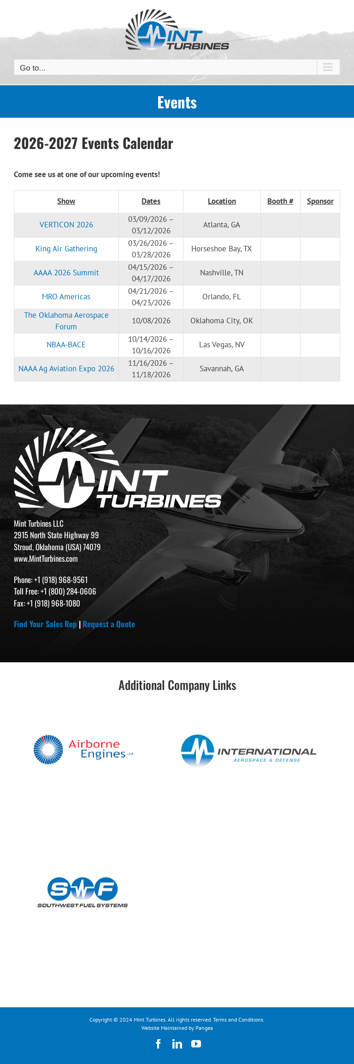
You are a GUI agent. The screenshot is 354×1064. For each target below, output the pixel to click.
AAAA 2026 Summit (66, 272)
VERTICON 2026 (66, 225)
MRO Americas (66, 296)
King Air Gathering (66, 249)
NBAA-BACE (66, 344)
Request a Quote (109, 624)
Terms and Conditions (238, 1019)
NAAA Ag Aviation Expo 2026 (66, 368)
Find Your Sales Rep (45, 624)
